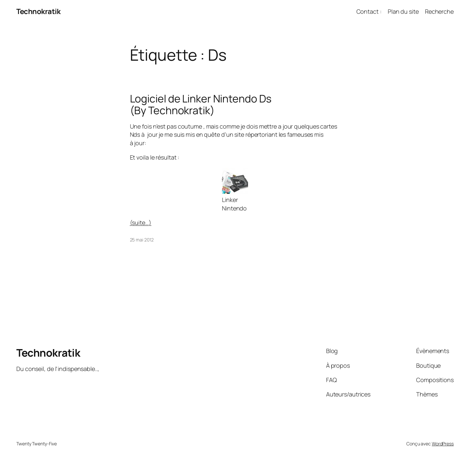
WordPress (443, 443)
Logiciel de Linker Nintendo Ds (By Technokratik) (201, 104)
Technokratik (38, 11)
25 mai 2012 (142, 240)
